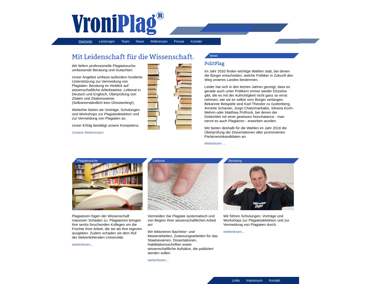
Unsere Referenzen (87, 132)
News (140, 41)
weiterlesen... (82, 244)
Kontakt (196, 41)
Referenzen (158, 41)
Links (236, 280)
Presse (179, 41)
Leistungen (107, 41)
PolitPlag (214, 63)
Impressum (254, 280)
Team (125, 41)
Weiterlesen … (215, 143)
